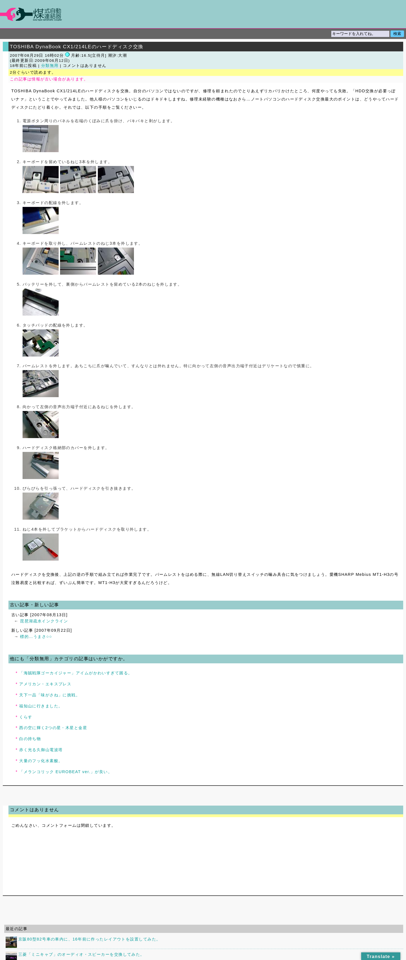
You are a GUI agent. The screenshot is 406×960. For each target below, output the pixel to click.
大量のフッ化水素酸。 (41, 760)
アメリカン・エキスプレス (45, 684)
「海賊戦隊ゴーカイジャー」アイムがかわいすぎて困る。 (75, 673)
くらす (25, 717)
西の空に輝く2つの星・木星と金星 (53, 727)
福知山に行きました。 (41, 706)
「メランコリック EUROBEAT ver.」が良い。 (65, 771)
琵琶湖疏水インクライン (44, 621)
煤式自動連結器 (203, 14)
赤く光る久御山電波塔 (41, 749)
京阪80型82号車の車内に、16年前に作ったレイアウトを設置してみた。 (89, 939)
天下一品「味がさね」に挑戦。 (49, 695)
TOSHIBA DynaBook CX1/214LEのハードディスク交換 (77, 46)
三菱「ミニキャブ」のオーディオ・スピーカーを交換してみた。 (81, 954)
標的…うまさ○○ (36, 636)
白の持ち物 (30, 738)
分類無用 (50, 66)
